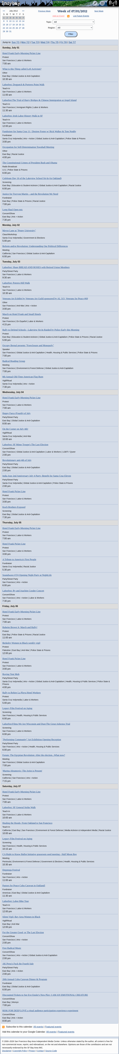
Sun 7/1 (15, 42)
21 (23, 25)
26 (17, 28)
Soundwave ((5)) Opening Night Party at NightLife (27, 575)
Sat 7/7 (72, 42)
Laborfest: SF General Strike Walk (19, 807)
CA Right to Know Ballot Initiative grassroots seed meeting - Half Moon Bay (39, 854)
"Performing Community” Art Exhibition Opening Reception (31, 739)
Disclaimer (6, 1051)
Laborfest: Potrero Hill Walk (16, 283)
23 (7, 28)
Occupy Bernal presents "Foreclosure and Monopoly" (28, 345)
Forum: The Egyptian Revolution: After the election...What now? (33, 755)
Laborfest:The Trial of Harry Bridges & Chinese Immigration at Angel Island (39, 100)
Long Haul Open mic (12, 209)
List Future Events (81, 16)
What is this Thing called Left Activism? (21, 69)
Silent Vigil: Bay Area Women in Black (21, 916)
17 (10, 25)
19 (17, 25)
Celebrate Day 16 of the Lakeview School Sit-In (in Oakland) (32, 178)
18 (13, 25)
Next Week (98, 11)
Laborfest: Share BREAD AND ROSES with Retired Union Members (36, 267)
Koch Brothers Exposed (13, 507)
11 (13, 21)
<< (4, 11)
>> (23, 11)
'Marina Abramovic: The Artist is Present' (22, 770)
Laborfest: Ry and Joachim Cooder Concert (23, 590)
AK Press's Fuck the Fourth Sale (18, 963)
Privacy (32, 1051)
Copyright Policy (20, 1051)
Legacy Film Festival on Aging (17, 708)
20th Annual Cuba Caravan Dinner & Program (24, 979)
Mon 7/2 (25, 42)
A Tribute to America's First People (19, 559)
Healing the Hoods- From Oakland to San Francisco (27, 823)
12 (17, 21)
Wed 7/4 (45, 42)
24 (10, 28)
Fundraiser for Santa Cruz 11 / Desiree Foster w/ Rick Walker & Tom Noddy (39, 131)
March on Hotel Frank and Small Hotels (21, 314)
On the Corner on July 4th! (15, 429)
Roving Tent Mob (10, 674)
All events (38, 1027)
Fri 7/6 (63, 42)
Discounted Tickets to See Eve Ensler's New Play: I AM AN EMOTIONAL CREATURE (45, 995)
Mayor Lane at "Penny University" (19, 230)
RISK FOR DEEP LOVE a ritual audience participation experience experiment (40, 1010)
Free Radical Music (11, 948)
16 (7, 25)
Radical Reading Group (13, 361)
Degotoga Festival (11, 870)
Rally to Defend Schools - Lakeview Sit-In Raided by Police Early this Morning (40, 329)
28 (23, 28)
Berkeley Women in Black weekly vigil (21, 643)
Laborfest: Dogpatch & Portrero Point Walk (23, 84)
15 (4, 25)
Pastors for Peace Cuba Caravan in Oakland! (23, 885)
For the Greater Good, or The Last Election (23, 932)
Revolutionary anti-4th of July (16, 460)
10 (10, 21)
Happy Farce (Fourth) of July (16, 413)
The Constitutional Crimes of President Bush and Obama (29, 162)
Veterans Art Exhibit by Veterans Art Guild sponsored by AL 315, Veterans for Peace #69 (45, 298)
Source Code (51, 1051)
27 (20, 28)
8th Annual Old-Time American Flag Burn (22, 376)
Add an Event (58, 16)
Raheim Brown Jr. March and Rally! (19, 627)
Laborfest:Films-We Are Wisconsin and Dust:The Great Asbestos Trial (36, 724)
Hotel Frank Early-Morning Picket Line (21, 53)
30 (7, 31)
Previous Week (44, 11)
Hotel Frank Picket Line (14, 491)
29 (4, 31)
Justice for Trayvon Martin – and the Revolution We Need (30, 194)
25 (13, 28)
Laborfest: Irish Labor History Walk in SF (22, 115)
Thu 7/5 (54, 42)
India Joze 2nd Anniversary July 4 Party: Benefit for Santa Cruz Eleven (36, 475)
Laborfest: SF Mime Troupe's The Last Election (25, 444)
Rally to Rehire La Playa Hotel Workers (21, 692)
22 (4, 28)
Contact (40, 1051)
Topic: (49, 22)
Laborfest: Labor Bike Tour (15, 901)
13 (20, 21)
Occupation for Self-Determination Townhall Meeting (28, 147)
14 (23, 21)
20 (20, 25)
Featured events (53, 1027)
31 (10, 31)
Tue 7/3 (35, 42)
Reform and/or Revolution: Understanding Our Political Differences (35, 246)
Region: (51, 27)
